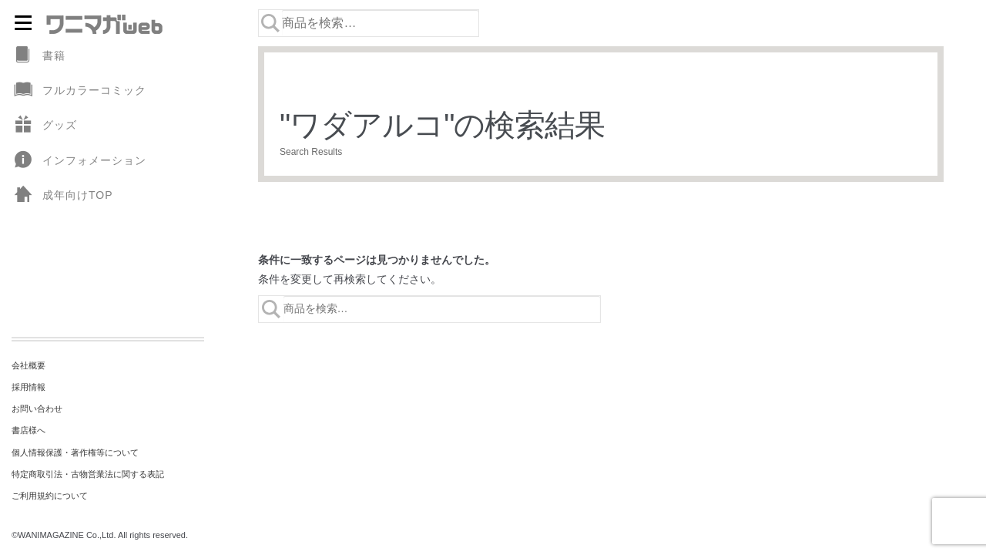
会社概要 (28, 365)
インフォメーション (79, 160)
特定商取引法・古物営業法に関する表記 (88, 474)
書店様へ (28, 430)
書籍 (38, 56)
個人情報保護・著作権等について (75, 452)
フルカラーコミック (79, 90)
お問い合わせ (37, 408)
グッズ (44, 125)
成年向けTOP (62, 195)
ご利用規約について (50, 495)
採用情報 (28, 387)
